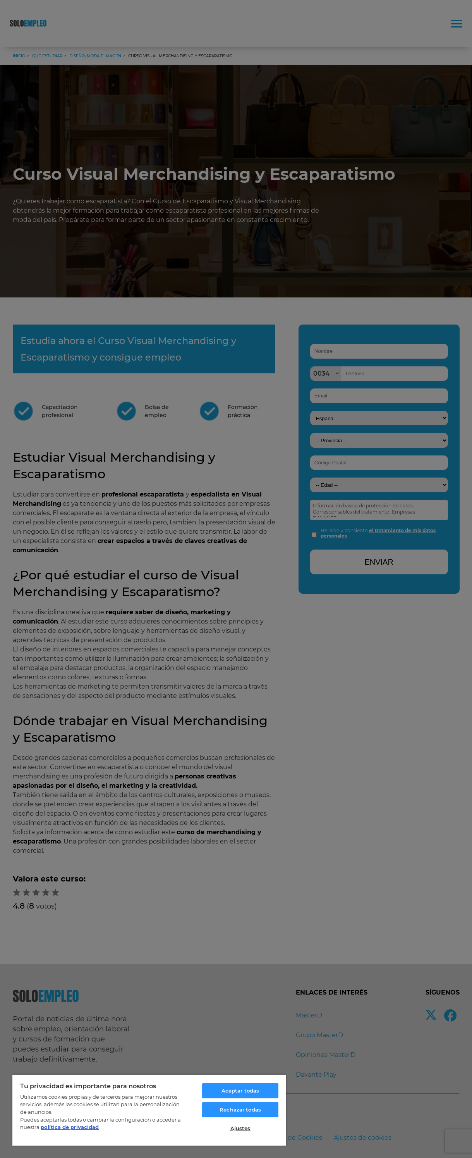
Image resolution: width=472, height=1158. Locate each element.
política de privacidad (70, 1127)
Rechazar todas (240, 1109)
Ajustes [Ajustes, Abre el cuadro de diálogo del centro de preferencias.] (240, 1128)
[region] (149, 1110)
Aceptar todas (240, 1091)
